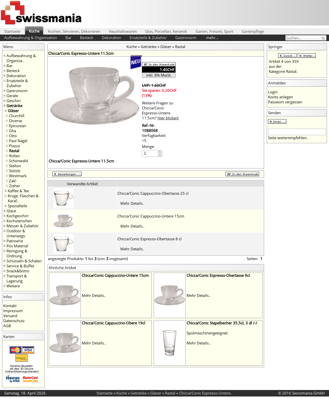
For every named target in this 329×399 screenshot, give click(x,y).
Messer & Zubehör (23, 225)
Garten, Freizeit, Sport (214, 31)
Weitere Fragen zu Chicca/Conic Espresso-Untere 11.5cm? (160, 110)
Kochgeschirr (18, 215)
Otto (13, 135)
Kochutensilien (19, 220)
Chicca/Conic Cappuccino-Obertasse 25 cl (153, 193)
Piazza (14, 145)
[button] (160, 151)
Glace (11, 210)
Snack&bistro (18, 270)
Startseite (12, 31)
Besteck (86, 37)
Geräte (12, 95)
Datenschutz (14, 320)
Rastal (14, 150)
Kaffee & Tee (18, 190)
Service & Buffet (20, 265)
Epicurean (17, 125)
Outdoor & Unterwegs (16, 233)
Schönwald (18, 160)
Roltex (14, 155)
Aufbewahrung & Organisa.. (21, 58)
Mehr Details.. (132, 203)
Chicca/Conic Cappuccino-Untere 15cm (150, 216)
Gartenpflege (253, 31)
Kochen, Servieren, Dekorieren (74, 31)
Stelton (15, 165)
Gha (12, 130)
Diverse (15, 120)
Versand (10, 315)
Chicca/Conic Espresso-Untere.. (205, 392)
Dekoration (111, 37)
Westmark (18, 175)
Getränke (14, 105)
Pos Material (17, 245)
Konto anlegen (280, 96)
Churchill (16, 115)
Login (273, 91)
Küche (34, 31)
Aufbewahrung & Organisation (30, 37)
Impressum (13, 310)
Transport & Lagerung (17, 278)
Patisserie (15, 240)
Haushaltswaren (123, 31)
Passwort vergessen (285, 101)
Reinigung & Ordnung (17, 253)
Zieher (14, 185)
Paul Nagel (18, 140)
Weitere (13, 285)
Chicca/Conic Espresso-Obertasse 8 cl (149, 238)
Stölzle (14, 170)
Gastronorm (185, 37)
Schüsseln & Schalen (24, 260)
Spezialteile (17, 205)
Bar (68, 37)
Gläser (13, 110)
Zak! (12, 180)
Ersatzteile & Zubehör (148, 37)
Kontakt (10, 305)
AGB (7, 325)
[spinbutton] (150, 153)
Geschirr (14, 100)
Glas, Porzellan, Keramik (166, 31)
